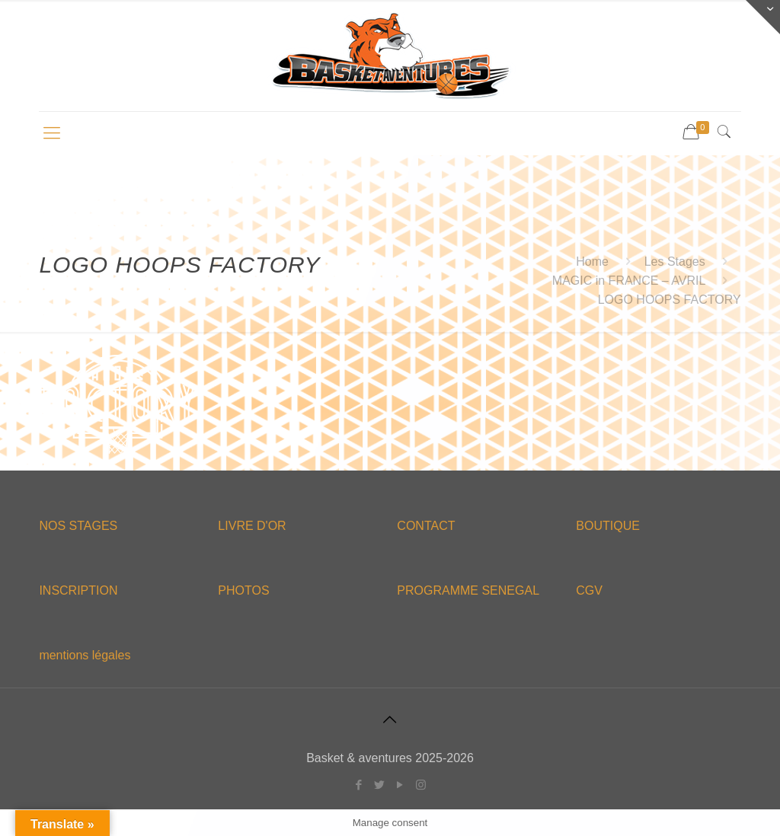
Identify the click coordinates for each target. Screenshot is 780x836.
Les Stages (674, 261)
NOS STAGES (78, 525)
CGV (589, 590)
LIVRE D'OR (252, 525)
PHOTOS (243, 590)
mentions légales (84, 655)
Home (592, 261)
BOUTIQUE (608, 525)
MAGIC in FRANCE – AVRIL (628, 280)
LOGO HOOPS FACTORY (669, 299)
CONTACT (426, 525)
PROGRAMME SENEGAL (468, 590)
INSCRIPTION (78, 590)
